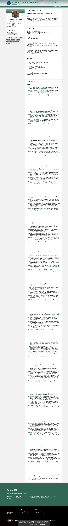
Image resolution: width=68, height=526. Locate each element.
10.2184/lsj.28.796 (36, 297)
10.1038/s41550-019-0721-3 (41, 112)
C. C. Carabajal (35, 269)
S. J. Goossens (35, 139)
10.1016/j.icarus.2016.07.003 (34, 121)
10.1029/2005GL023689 (40, 243)
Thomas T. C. (30, 98)
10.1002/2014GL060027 (39, 137)
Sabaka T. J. (30, 172)
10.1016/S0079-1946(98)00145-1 (54, 314)
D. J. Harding (40, 432)
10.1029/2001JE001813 (54, 262)
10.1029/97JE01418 (33, 323)
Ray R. (29, 254)
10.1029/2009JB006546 (53, 205)
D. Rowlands (35, 127)
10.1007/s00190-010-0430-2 (34, 166)
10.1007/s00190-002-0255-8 (54, 266)
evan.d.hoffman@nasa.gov (19, 498)
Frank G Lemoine (53, 520)
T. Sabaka (39, 127)
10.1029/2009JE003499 (45, 183)
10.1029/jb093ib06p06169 (34, 331)
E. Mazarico (41, 90)
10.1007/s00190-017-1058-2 (49, 116)
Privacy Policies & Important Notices (40, 513)
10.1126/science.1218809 (53, 148)
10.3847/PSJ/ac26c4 (43, 92)
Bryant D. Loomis (55, 519)
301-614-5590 (9, 498)
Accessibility (36, 515)
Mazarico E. (30, 114)
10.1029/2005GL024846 (41, 239)
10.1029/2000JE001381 (33, 289)
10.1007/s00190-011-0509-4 (52, 152)
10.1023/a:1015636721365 (53, 284)
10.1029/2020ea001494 (53, 95)
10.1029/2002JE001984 (34, 252)
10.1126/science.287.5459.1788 (37, 293)
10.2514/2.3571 (36, 301)
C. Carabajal (34, 283)
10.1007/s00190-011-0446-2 (41, 157)
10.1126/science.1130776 (34, 231)
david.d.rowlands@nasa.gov (16, 23)
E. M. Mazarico (33, 159)
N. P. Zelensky (40, 143)
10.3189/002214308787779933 (35, 227)
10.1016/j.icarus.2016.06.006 (34, 125)
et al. (40, 87)
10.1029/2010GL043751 (52, 196)
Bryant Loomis (9, 496)
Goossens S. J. (30, 90)
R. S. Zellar (37, 168)
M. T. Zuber (34, 123)
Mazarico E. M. (30, 151)
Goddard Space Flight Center (39, 511)
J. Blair (36, 312)
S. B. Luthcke (35, 98)
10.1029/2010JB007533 (54, 174)
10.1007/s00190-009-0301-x (42, 214)
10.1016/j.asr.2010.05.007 (34, 179)
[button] (16, 4)
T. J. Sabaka (40, 114)
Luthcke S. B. (30, 94)
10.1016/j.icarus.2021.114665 (43, 88)
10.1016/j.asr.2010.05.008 (34, 193)
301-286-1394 (18, 497)
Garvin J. (29, 312)
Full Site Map (23, 511)
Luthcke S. (30, 283)
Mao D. (29, 119)
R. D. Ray (35, 265)
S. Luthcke (37, 212)
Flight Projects (37, 512)
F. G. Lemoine (36, 143)
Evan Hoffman (18, 496)
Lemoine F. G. (30, 139)
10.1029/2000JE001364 (41, 281)
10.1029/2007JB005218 (33, 223)
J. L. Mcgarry (33, 119)
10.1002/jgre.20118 (53, 140)
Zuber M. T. (30, 168)
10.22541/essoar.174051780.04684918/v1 (52, 338)
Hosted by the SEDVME (24, 512)
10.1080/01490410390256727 (40, 259)
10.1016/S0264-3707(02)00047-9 (36, 272)
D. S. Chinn (40, 177)
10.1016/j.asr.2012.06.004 (34, 145)
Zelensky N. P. (30, 453)
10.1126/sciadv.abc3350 (34, 108)
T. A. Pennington (40, 94)
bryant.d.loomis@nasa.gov (10, 499)
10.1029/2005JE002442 (38, 235)
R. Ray (39, 261)
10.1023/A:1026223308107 (46, 255)
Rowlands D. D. (30, 203)
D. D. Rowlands (36, 90)
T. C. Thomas (35, 94)
